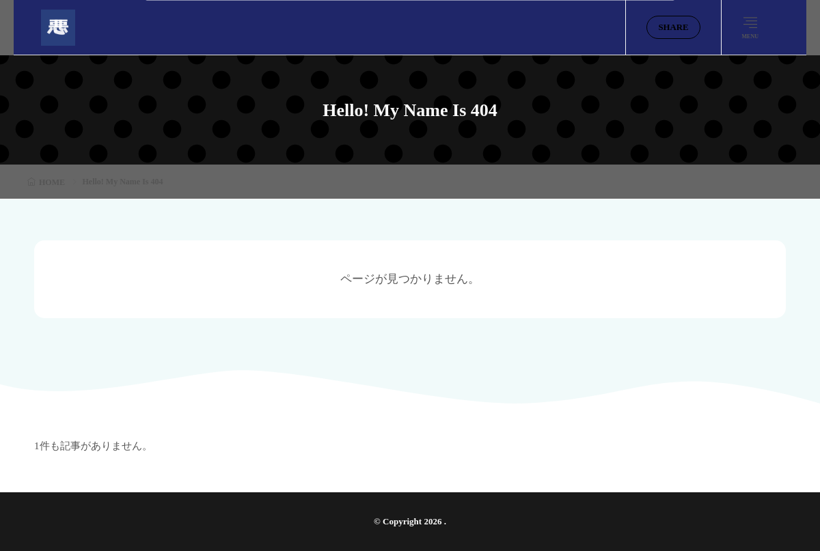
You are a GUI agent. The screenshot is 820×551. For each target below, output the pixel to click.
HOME (52, 182)
